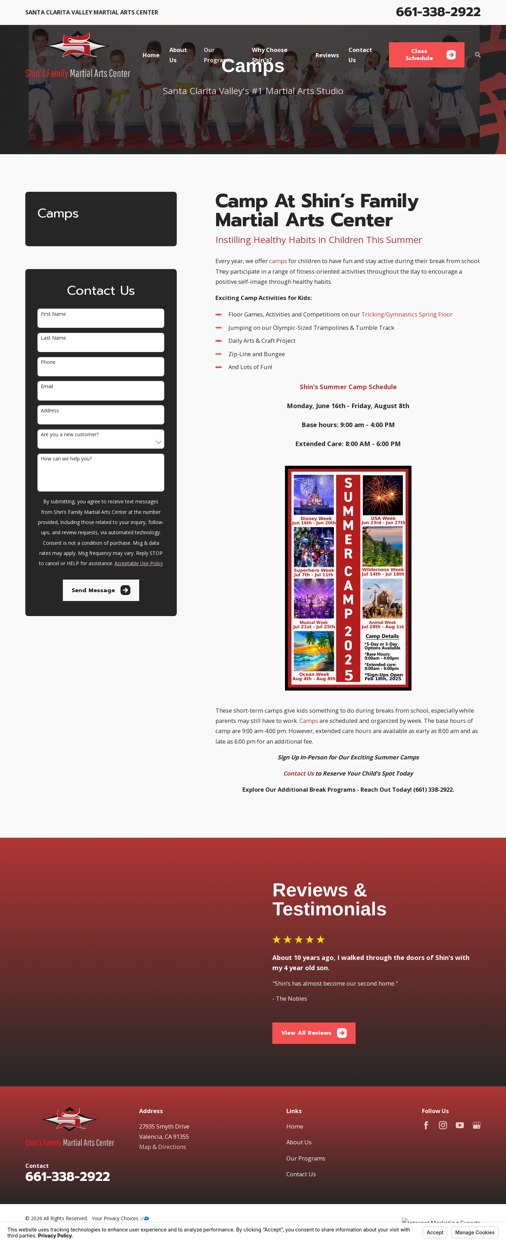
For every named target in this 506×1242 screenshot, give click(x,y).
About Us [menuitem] (178, 55)
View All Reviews (320, 1010)
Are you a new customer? (70, 435)
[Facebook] (426, 1080)
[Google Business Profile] (477, 1080)
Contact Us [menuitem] (360, 55)
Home (294, 1081)
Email (47, 387)
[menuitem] (35, 1182)
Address (50, 411)
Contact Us (301, 1129)
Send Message (101, 590)
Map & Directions (162, 1102)
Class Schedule (431, 55)
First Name (53, 314)
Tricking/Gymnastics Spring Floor (407, 314)
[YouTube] (460, 1080)
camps (278, 261)
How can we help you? (66, 459)
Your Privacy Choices (120, 1173)
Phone (48, 362)
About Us (299, 1097)
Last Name (53, 338)
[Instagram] (443, 1080)
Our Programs (305, 1113)
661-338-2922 (438, 11)
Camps (309, 721)
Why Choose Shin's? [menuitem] (269, 55)
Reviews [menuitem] (327, 55)
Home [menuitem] (151, 55)
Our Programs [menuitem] (218, 55)
